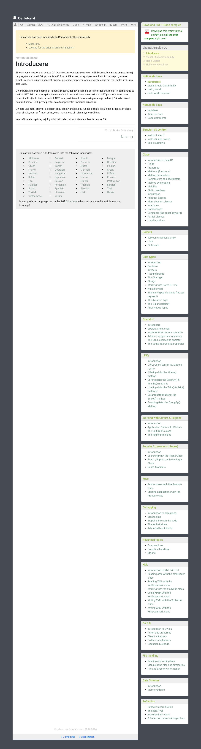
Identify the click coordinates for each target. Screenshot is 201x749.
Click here (71, 201)
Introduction (154, 262)
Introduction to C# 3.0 (160, 628)
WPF (133, 24)
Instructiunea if (156, 135)
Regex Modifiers (157, 467)
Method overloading (159, 182)
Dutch (84, 165)
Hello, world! (153, 60)
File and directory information (164, 668)
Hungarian (60, 173)
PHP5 (124, 24)
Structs (152, 552)
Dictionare (153, 245)
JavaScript (100, 24)
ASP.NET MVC (35, 24)
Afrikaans (33, 158)
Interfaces (153, 205)
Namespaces (155, 209)
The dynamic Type (158, 300)
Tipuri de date (155, 114)
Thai (109, 188)
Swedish (85, 188)
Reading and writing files (161, 661)
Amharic (59, 158)
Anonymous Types (158, 307)
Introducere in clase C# (160, 160)
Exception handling (158, 549)
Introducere (152, 53)
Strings (151, 281)
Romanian (60, 184)
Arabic (84, 158)
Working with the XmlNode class (166, 589)
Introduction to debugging (162, 513)
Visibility (152, 186)
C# (21, 24)
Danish (58, 165)
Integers (152, 269)
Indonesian (87, 173)
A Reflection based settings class (166, 718)
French (32, 169)
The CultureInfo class (159, 431)
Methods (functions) (159, 171)
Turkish (32, 192)
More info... (34, 43)
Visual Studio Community (160, 57)
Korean (111, 177)
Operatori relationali (159, 328)
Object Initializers (157, 636)
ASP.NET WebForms (58, 24)
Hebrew (32, 173)
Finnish (111, 165)
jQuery (113, 24)
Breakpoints (154, 516)
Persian (59, 181)
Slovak (32, 188)
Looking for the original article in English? (51, 47)
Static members (156, 190)
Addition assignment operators (165, 336)
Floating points (156, 273)
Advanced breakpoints (160, 528)
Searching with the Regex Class (165, 455)
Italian (31, 177)
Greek (110, 169)
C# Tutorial (26, 18)
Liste (150, 241)
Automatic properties (159, 632)
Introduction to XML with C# (163, 570)
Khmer (84, 177)
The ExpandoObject (158, 303)
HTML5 (87, 24)
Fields (151, 163)
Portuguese (113, 181)
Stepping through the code (162, 520)
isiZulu (110, 173)
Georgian (60, 169)
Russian (85, 184)
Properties (153, 167)
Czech (31, 165)
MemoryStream (156, 689)
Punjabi (32, 184)
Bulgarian (60, 162)
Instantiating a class (159, 714)
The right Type (155, 710)
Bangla (111, 158)
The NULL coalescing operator (164, 339)
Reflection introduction (160, 707)
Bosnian (33, 162)
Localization (88, 736)
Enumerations (155, 545)
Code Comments (157, 117)
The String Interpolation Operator (166, 343)
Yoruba (58, 196)
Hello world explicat (157, 64)
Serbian (111, 184)
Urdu (83, 192)
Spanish (59, 188)
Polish (84, 181)
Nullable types (155, 288)
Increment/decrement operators (165, 332)
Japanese (60, 177)
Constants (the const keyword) (165, 212)
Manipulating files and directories (166, 664)
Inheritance (154, 194)
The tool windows (157, 524)
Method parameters (159, 175)
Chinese (85, 162)
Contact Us (69, 736)
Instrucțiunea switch (159, 139)
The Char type (155, 277)
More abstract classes (160, 201)
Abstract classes (157, 197)
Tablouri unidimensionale (162, 237)
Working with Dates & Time (163, 285)
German (85, 169)
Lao (30, 181)
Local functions (156, 220)
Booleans (153, 266)
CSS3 (76, 24)
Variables (153, 110)
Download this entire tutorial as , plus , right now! (163, 35)
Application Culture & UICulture (165, 427)
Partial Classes (156, 216)
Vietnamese (35, 196)
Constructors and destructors (164, 178)
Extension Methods (158, 643)
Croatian (112, 162)
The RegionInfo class (159, 434)
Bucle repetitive (156, 142)
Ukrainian (60, 192)
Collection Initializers (159, 640)
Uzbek (110, 192)
